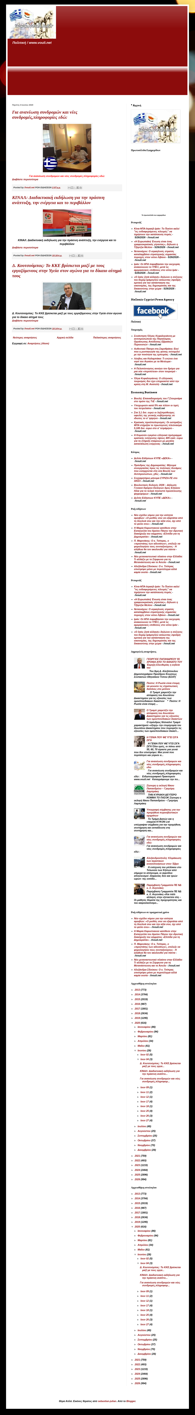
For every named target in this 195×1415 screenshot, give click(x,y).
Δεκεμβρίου (145, 1150)
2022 (138, 1160)
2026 (138, 1179)
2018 (138, 1013)
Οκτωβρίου (144, 1140)
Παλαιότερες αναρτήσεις (107, 337)
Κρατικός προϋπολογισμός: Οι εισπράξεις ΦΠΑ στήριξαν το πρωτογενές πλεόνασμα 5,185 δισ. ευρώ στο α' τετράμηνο (158, 425)
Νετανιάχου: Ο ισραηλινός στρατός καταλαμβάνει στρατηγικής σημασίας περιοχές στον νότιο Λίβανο (155, 254)
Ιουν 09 (144, 1087)
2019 (138, 1018)
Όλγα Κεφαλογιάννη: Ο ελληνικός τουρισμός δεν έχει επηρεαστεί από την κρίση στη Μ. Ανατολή (156, 381)
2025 (138, 1174)
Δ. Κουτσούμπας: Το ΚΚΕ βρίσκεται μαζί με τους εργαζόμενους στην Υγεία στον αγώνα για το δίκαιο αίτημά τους (67, 270)
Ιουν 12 (144, 1097)
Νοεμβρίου (144, 1145)
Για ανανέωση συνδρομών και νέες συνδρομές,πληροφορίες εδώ (164, 764)
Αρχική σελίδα (65, 337)
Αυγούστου (144, 1131)
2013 (138, 990)
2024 (138, 1170)
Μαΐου (141, 1046)
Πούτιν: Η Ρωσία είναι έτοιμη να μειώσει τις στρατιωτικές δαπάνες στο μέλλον (163, 686)
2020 (138, 1023)
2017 (138, 1008)
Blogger (131, 1401)
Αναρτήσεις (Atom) (38, 343)
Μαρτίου (143, 1036)
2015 (138, 999)
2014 (138, 994)
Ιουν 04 (144, 1059)
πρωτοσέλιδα (149, 215)
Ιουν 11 (144, 1092)
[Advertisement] (97, 70)
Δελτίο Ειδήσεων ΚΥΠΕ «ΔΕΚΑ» (152, 458)
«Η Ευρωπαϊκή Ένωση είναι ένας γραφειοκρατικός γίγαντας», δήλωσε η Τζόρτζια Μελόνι (156, 244)
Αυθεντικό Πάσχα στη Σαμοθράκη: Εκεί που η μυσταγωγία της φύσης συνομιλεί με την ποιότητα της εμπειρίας (157, 351)
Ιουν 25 (144, 1111)
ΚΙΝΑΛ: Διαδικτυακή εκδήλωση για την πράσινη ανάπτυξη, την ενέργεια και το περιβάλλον (58, 200)
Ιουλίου (142, 1126)
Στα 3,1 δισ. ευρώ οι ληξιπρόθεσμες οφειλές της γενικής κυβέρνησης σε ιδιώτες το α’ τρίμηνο (154, 415)
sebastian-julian (107, 1401)
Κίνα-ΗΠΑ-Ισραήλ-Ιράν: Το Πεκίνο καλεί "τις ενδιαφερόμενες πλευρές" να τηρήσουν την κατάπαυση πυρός (156, 231)
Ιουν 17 (144, 1101)
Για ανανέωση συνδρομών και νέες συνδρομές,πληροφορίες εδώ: (45, 115)
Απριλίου (143, 1041)
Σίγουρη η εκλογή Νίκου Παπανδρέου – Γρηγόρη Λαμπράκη (160, 788)
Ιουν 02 (144, 1054)
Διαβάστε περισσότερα (25, 179)
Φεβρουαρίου (146, 1031)
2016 (138, 1004)
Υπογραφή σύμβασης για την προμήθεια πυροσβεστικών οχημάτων (163, 812)
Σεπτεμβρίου (145, 1135)
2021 (138, 1156)
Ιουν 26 (144, 1116)
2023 (138, 1165)
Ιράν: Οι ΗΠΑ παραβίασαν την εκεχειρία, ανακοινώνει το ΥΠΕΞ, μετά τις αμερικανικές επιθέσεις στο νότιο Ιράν (157, 267)
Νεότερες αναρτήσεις (25, 337)
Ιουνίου (142, 1050)
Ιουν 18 (144, 1106)
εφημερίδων (161, 215)
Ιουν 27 (144, 1120)
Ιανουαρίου (144, 1027)
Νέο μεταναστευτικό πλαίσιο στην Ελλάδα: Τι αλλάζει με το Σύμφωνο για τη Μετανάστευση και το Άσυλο (158, 559)
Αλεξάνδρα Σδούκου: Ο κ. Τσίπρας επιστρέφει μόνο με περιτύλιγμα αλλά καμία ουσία (155, 569)
